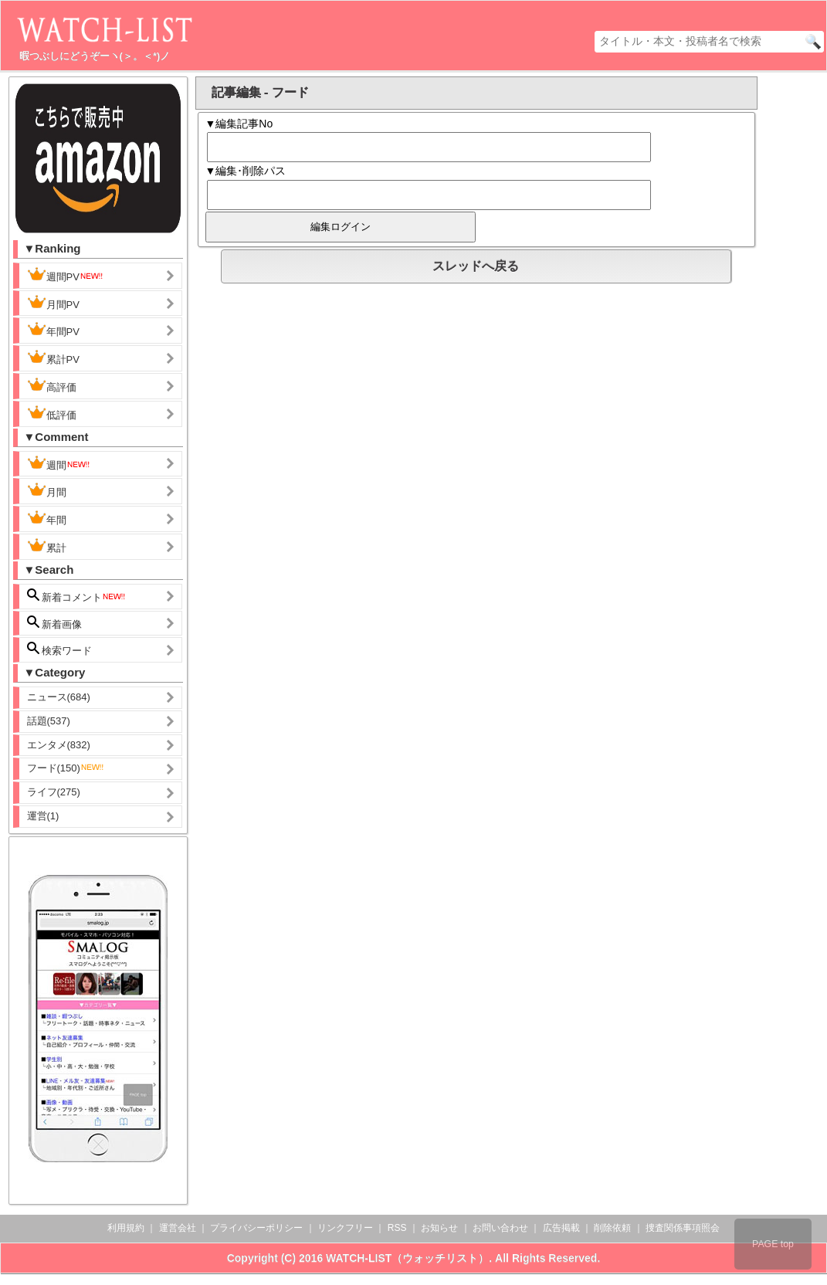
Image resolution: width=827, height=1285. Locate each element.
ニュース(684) (58, 697)
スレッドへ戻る (475, 266)
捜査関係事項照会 (683, 1227)
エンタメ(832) (58, 745)
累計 (46, 546)
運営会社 (177, 1227)
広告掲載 (561, 1227)
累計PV (53, 357)
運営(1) (43, 816)
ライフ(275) (53, 792)
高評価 (51, 385)
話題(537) (48, 721)
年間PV (53, 329)
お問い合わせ (500, 1227)
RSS (397, 1227)
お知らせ (439, 1227)
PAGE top (773, 1244)
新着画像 (55, 622)
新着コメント (77, 595)
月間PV (53, 302)
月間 (46, 490)
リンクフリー (345, 1227)
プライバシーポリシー (256, 1227)
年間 (46, 518)
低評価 (51, 413)
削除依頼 (612, 1227)
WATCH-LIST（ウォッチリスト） (407, 1258)
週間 (59, 463)
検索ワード (60, 649)
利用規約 (125, 1227)
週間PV (65, 275)
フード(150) (66, 768)
